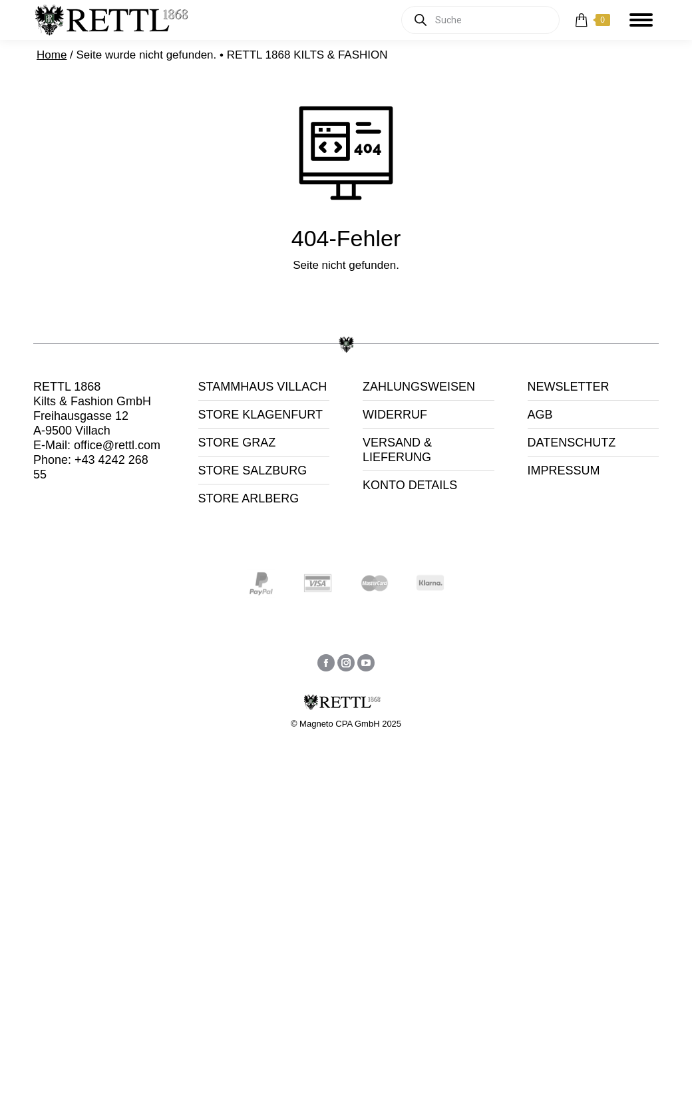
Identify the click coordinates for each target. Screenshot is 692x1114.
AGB (540, 414)
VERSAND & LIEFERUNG (397, 450)
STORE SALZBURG (252, 470)
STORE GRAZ (237, 442)
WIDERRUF (395, 414)
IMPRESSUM (564, 470)
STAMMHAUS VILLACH (262, 386)
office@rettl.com (117, 445)
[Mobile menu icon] (641, 20)
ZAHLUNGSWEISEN (419, 386)
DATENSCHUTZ (572, 442)
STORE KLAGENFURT (260, 414)
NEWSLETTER (568, 386)
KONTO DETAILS (410, 485)
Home (52, 55)
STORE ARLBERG (248, 498)
